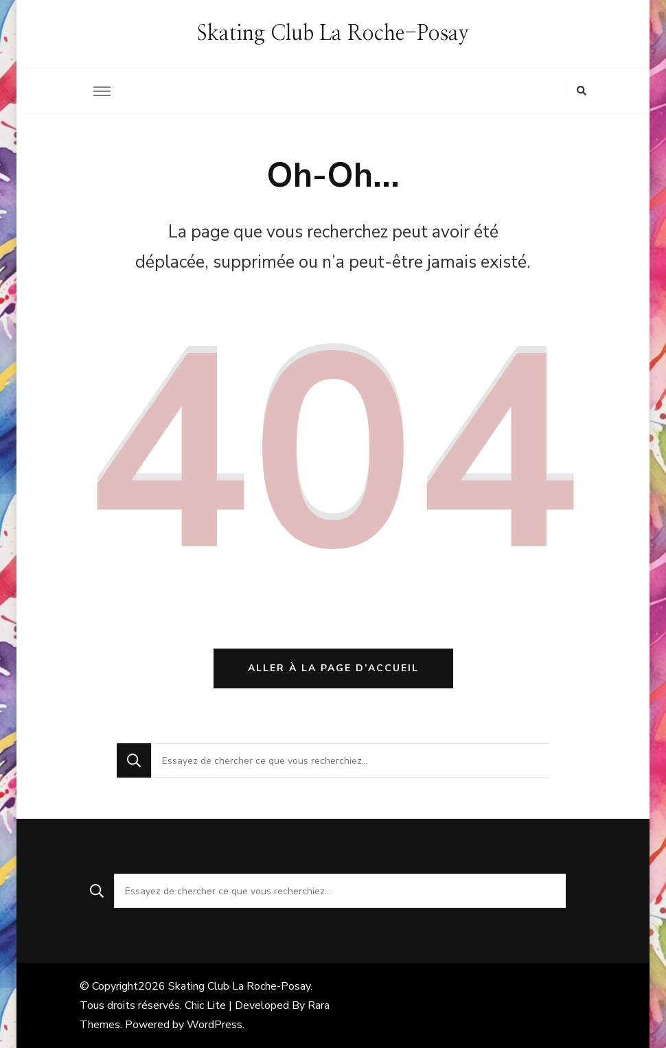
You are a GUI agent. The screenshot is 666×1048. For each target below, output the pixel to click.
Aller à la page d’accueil (333, 668)
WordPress (214, 1024)
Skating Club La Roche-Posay (333, 33)
